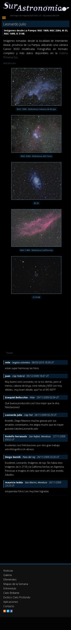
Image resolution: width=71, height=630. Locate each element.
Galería (7, 575)
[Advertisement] (31, 528)
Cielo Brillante (11, 593)
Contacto (8, 606)
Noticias (8, 570)
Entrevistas (9, 588)
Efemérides (10, 579)
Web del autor (9, 63)
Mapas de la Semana (15, 584)
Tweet (9, 352)
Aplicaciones (10, 602)
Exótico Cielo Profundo (16, 597)
